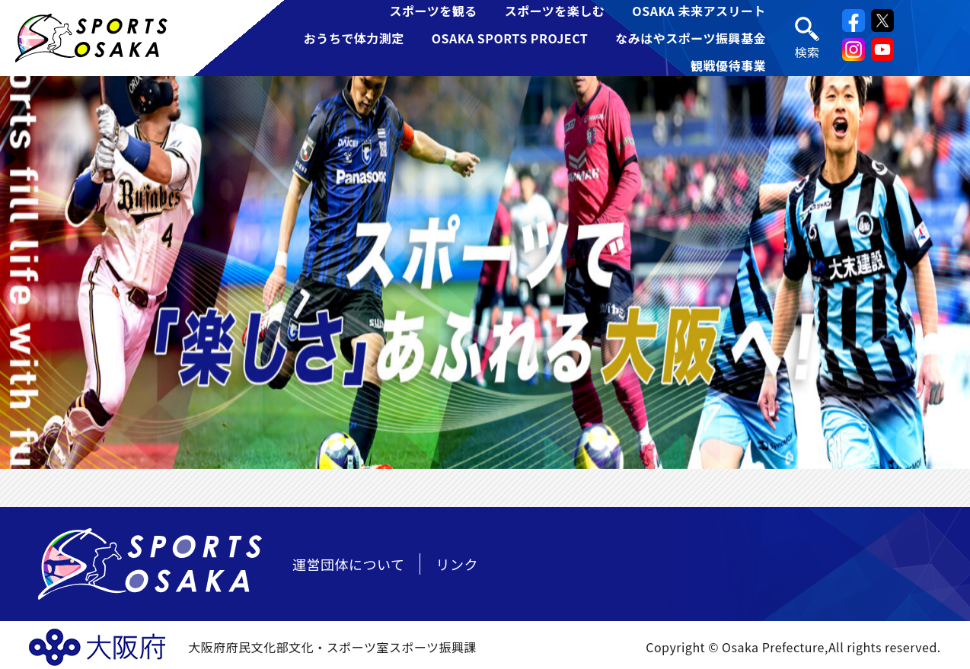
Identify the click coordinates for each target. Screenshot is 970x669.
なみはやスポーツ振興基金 (690, 38)
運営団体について (348, 564)
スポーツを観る (433, 11)
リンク (457, 564)
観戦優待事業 (728, 65)
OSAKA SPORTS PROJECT (510, 38)
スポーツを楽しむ (555, 11)
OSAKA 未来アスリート (699, 11)
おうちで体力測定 (354, 38)
